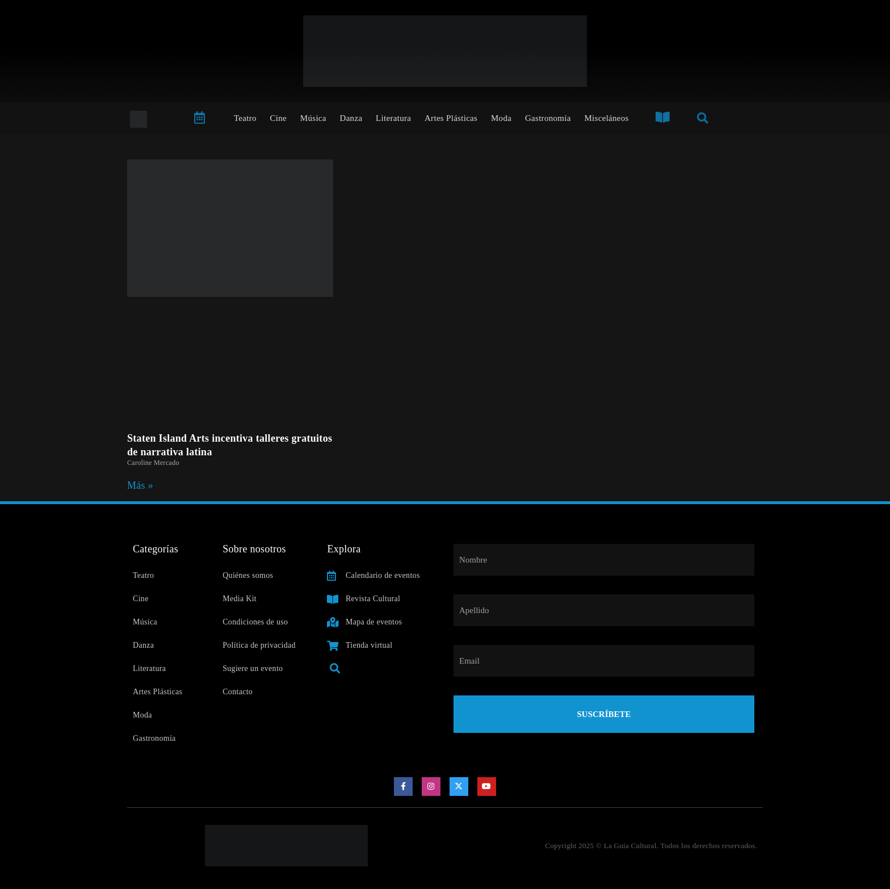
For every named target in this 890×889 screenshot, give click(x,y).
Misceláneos (606, 118)
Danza (351, 118)
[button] (334, 668)
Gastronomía (548, 118)
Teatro (245, 118)
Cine (278, 118)
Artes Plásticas (451, 118)
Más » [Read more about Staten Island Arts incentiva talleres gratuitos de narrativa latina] (140, 485)
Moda (501, 118)
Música (313, 118)
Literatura (393, 118)
